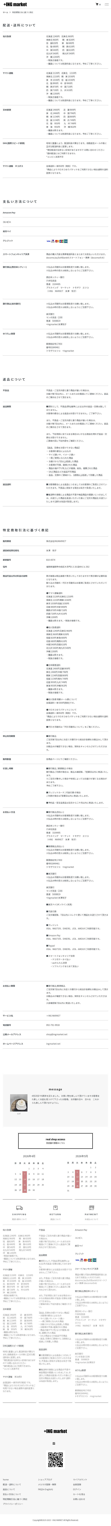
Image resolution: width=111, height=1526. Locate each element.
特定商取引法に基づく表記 (15, 1499)
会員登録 (77, 1484)
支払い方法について (12, 1494)
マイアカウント (80, 1479)
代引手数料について (73, 726)
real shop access (55, 1141)
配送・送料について (12, 1484)
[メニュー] (106, 4)
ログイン (77, 1489)
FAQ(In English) (45, 1489)
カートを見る (79, 1494)
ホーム (5, 12)
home (6, 1479)
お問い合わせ (79, 1499)
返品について (9, 1489)
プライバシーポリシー (13, 1503)
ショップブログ (45, 1479)
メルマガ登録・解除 (47, 1484)
